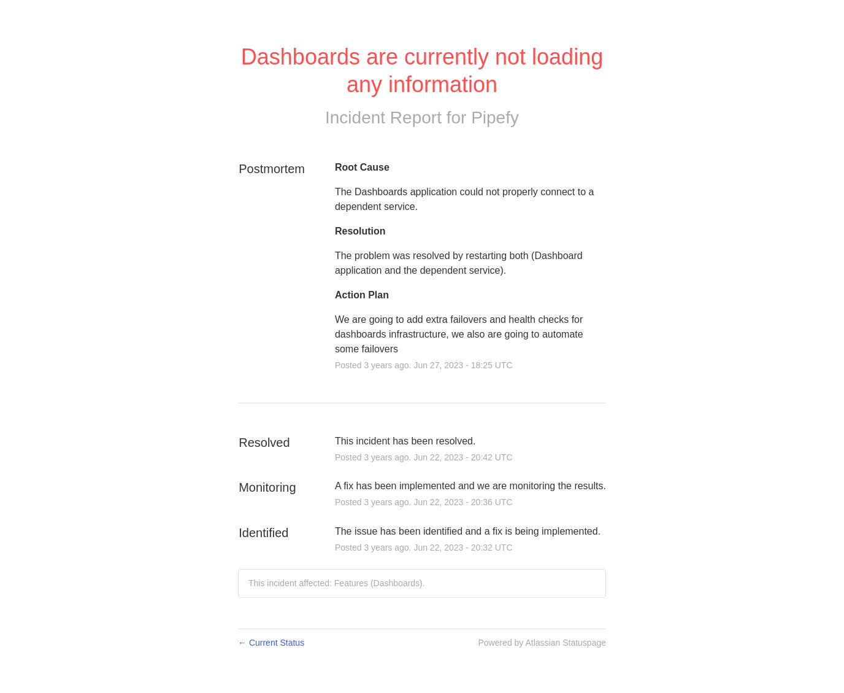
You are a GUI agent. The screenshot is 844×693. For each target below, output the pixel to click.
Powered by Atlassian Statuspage (542, 643)
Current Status (271, 643)
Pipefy (495, 117)
